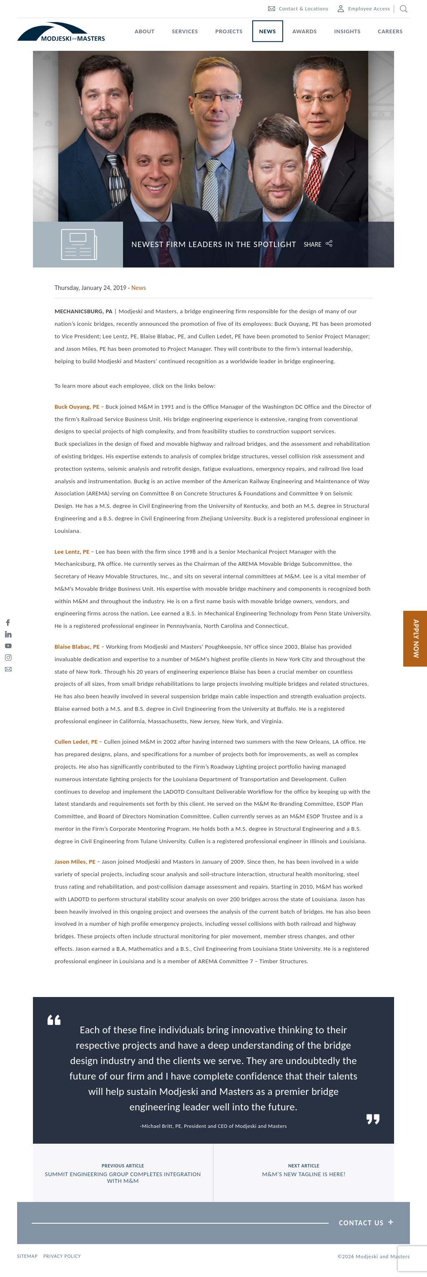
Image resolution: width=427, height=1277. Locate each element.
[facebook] (8, 621)
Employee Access (363, 8)
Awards (304, 31)
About (145, 31)
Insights (347, 31)
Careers (390, 31)
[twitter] (8, 609)
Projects (229, 31)
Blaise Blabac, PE (77, 646)
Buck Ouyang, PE (77, 406)
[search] (402, 9)
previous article (123, 1174)
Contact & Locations (298, 8)
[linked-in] (8, 633)
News (267, 31)
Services (185, 31)
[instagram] (8, 656)
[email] (8, 668)
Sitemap (27, 1256)
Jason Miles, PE (75, 861)
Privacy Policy (62, 1256)
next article (304, 1170)
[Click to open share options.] (349, 244)
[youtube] (8, 644)
